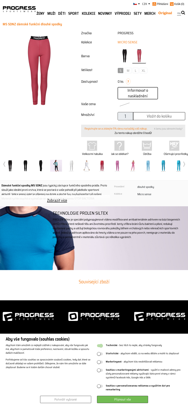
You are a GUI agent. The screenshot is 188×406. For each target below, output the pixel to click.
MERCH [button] (149, 13)
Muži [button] (51, 13)
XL (143, 70)
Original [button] (165, 14)
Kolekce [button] (88, 13)
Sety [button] (138, 13)
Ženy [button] (40, 13)
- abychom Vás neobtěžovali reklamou (134, 362)
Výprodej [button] (123, 13)
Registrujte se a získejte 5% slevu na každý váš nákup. (115, 128)
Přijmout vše (122, 399)
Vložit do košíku (159, 116)
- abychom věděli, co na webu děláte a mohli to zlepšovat (142, 353)
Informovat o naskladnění (137, 93)
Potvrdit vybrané (65, 399)
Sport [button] (73, 13)
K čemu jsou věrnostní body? (168, 129)
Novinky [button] (105, 13)
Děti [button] (61, 13)
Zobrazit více (57, 200)
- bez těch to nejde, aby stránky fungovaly (134, 345)
